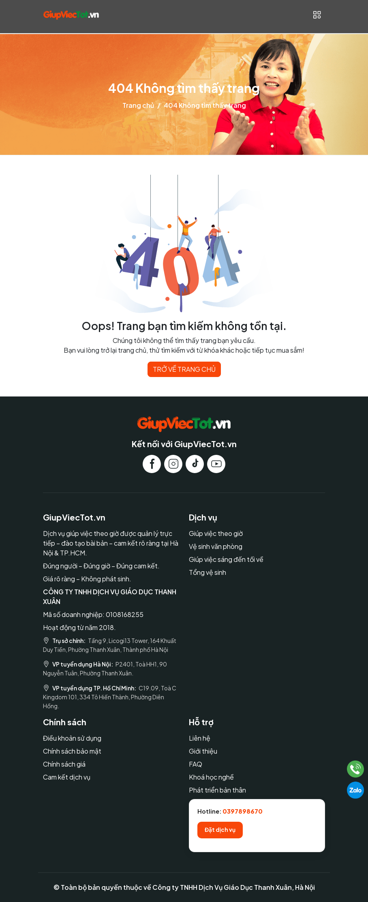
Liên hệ (199, 738)
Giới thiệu (203, 751)
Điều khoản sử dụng (72, 738)
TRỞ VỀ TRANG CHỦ (184, 369)
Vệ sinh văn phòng (215, 546)
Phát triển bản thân (217, 790)
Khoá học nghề (211, 777)
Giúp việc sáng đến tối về (226, 559)
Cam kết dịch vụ (66, 777)
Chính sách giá (64, 764)
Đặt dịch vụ (220, 829)
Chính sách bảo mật (72, 751)
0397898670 (243, 811)
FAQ (195, 764)
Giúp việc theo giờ (216, 533)
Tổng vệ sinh (207, 572)
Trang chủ (138, 105)
